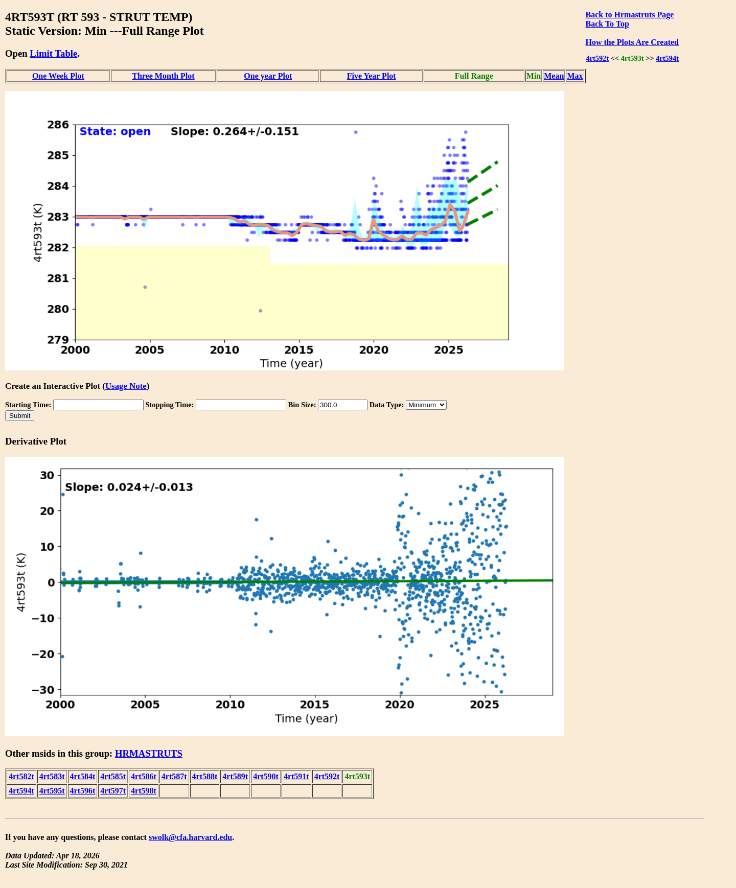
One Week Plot (58, 76)
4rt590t (266, 776)
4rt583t (52, 776)
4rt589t (235, 776)
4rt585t (113, 776)
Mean (554, 76)
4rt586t (143, 776)
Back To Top (607, 23)
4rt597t (113, 790)
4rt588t (205, 776)
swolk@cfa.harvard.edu (190, 837)
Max (575, 76)
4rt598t (143, 790)
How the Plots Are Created (632, 42)
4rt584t (83, 776)
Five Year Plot (371, 76)
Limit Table (53, 53)
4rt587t (174, 776)
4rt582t (21, 776)
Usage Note (126, 386)
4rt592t (597, 58)
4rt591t (296, 776)
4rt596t (83, 790)
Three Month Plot (163, 76)
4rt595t (52, 790)
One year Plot (268, 76)
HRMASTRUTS (148, 753)
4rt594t (667, 58)
